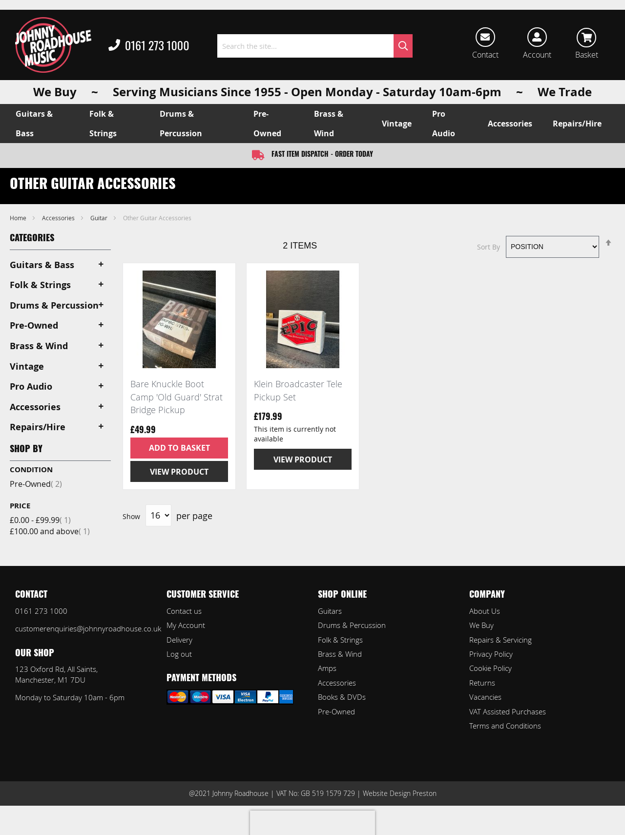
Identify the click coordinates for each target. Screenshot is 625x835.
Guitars (330, 611)
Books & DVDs (342, 697)
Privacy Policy (491, 654)
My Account (186, 625)
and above (50, 531)
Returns (482, 683)
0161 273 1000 (148, 46)
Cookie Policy (490, 668)
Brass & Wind (340, 654)
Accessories (59, 218)
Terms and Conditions (505, 726)
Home (19, 218)
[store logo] (53, 45)
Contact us (184, 611)
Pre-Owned (36, 484)
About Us (484, 611)
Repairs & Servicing (500, 640)
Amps (327, 668)
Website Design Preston (400, 793)
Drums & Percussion (352, 625)
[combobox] (315, 46)
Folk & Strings (340, 640)
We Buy (481, 625)
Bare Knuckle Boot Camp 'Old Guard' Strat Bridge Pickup (176, 397)
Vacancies (485, 697)
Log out (179, 654)
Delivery (179, 640)
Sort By (488, 246)
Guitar (99, 218)
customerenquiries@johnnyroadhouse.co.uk (88, 628)
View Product (179, 471)
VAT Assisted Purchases (507, 711)
